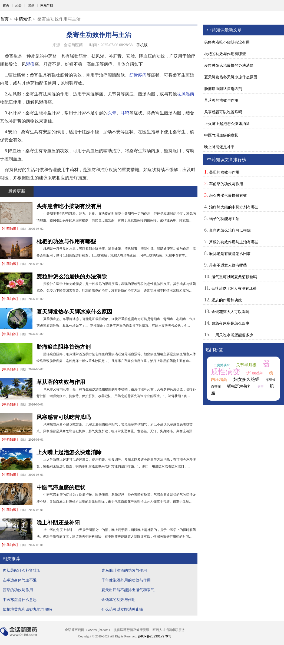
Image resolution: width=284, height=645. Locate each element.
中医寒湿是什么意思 (20, 599)
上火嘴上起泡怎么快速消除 (69, 452)
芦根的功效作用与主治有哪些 (233, 242)
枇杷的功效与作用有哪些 (66, 241)
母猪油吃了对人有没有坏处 (234, 288)
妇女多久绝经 (246, 379)
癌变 (260, 386)
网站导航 (46, 5)
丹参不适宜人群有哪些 (228, 265)
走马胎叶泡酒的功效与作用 (124, 570)
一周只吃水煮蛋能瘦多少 (232, 335)
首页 (6, 5)
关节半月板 (246, 365)
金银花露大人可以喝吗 (230, 312)
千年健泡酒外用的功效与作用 (126, 580)
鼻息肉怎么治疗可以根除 (230, 230)
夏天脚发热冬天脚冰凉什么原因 (74, 312)
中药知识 (23, 19)
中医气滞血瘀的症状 (61, 487)
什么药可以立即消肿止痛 (122, 609)
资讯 (31, 5)
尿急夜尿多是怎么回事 (230, 323)
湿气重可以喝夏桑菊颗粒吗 (234, 277)
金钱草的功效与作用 (118, 599)
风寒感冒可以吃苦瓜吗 (64, 417)
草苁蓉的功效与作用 (61, 382)
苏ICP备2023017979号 (154, 636)
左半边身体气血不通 (20, 580)
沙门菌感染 (254, 373)
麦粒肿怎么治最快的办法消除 (72, 277)
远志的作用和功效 (227, 300)
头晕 (112, 113)
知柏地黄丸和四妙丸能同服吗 (27, 609)
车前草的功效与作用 (226, 184)
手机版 (142, 45)
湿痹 (30, 64)
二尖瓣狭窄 (222, 365)
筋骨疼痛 (138, 75)
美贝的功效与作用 (224, 172)
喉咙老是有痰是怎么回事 (230, 253)
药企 (18, 5)
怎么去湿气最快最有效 (228, 195)
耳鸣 (125, 113)
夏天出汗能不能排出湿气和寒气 (127, 590)
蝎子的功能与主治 (224, 219)
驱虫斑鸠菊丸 (239, 386)
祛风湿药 (185, 94)
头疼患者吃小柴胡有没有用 (69, 206)
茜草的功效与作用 (18, 590)
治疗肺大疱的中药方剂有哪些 (233, 207)
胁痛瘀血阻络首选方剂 (64, 347)
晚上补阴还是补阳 (58, 523)
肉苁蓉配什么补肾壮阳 (22, 570)
